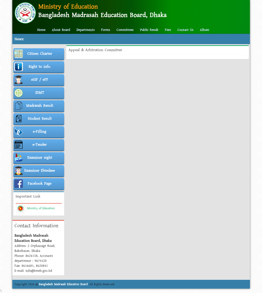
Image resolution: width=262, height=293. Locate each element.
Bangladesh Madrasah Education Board (63, 284)
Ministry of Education (35, 208)
